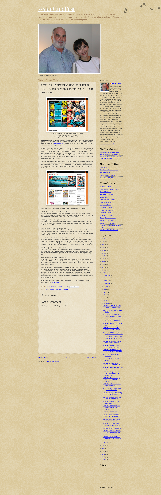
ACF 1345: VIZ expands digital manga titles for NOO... (112, 384)
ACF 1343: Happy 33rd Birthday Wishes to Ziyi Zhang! (112, 393)
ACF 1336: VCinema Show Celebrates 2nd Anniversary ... (112, 424)
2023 (103, 241)
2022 (103, 244)
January (106, 442)
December (107, 275)
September (107, 283)
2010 (103, 448)
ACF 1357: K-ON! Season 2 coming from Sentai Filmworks (112, 333)
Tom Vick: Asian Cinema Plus (108, 220)
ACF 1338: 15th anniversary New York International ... (111, 415)
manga (47, 289)
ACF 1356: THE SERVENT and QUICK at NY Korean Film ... (112, 337)
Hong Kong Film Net (106, 202)
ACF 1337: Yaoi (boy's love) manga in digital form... (111, 419)
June (105, 292)
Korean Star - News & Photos (108, 210)
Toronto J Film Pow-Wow (107, 223)
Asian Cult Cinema (105, 192)
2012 (103, 273)
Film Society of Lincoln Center (109, 170)
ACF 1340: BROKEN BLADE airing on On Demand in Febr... (111, 407)
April (105, 298)
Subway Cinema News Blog (108, 218)
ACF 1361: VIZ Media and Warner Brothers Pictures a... (112, 315)
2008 (103, 454)
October (106, 281)
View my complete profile (107, 144)
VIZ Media (65, 289)
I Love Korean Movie (106, 207)
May (105, 295)
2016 (103, 261)
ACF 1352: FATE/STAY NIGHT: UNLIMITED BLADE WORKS (112, 350)
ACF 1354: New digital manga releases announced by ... (112, 341)
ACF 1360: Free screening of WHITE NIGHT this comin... (112, 319)
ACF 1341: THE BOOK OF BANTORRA (111, 402)
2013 (103, 270)
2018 (103, 256)
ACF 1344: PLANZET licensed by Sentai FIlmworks (112, 389)
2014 (103, 267)
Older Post (91, 357)
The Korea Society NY (106, 178)
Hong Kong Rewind (105, 205)
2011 (103, 445)
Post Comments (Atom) (53, 361)
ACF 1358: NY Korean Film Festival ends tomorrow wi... (112, 328)
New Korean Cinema (106, 212)
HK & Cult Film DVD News (108, 199)
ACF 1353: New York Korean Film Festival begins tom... (111, 346)
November (107, 278)
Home (67, 357)
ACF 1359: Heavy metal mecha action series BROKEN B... (112, 324)
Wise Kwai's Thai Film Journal (109, 230)
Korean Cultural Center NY (108, 175)
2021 (103, 247)
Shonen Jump (54, 289)
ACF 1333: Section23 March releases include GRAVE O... (112, 437)
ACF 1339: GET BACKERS (111, 412)
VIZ (60, 289)
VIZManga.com (58, 143)
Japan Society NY (105, 172)
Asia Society (103, 167)
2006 (103, 460)
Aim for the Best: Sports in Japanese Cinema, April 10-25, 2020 (110, 157)
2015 (103, 264)
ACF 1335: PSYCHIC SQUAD (112, 428)
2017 (103, 258)
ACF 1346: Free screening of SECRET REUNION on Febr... (111, 379)
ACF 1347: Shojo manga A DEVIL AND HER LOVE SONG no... (111, 373)
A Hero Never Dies (105, 187)
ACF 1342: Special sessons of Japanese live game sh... (112, 397)
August (106, 286)
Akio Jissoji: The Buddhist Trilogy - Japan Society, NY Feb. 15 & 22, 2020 (111, 153)
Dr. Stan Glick (116, 83)
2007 (103, 457)
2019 (103, 253)
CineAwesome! (104, 197)
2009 (103, 451)
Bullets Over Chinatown (107, 194)
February (106, 303)
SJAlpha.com (55, 282)
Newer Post (43, 357)
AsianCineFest (56, 8)
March (106, 300)
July (105, 289)
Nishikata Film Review (106, 215)
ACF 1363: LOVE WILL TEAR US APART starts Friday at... (112, 306)
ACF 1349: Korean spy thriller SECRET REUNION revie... (112, 363)
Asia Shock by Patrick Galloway (109, 189)
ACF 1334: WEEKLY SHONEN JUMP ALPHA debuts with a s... (112, 432)
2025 (103, 239)
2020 (103, 250)
